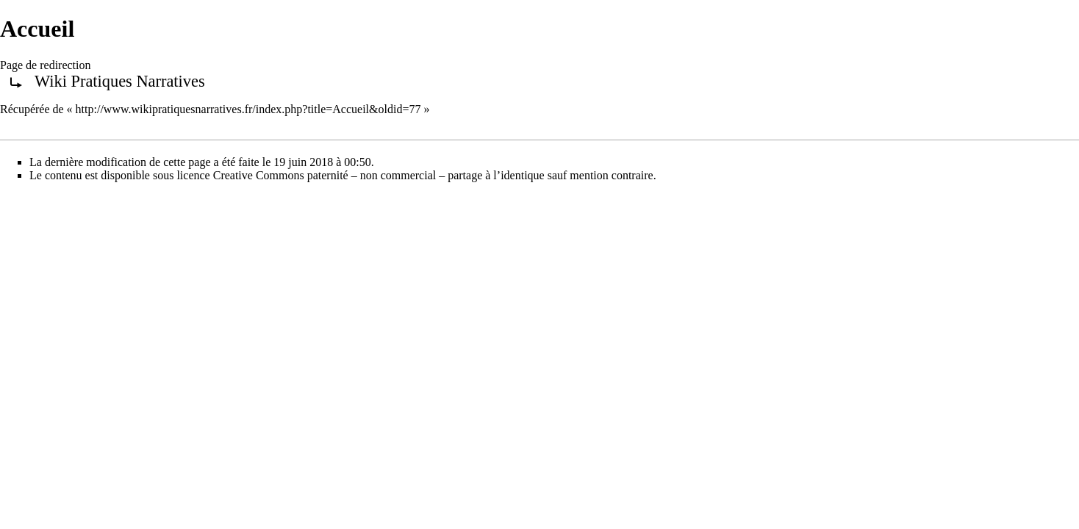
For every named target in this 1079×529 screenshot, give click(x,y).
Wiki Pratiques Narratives (120, 81)
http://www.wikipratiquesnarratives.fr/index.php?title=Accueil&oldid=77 (248, 109)
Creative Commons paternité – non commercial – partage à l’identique (379, 175)
